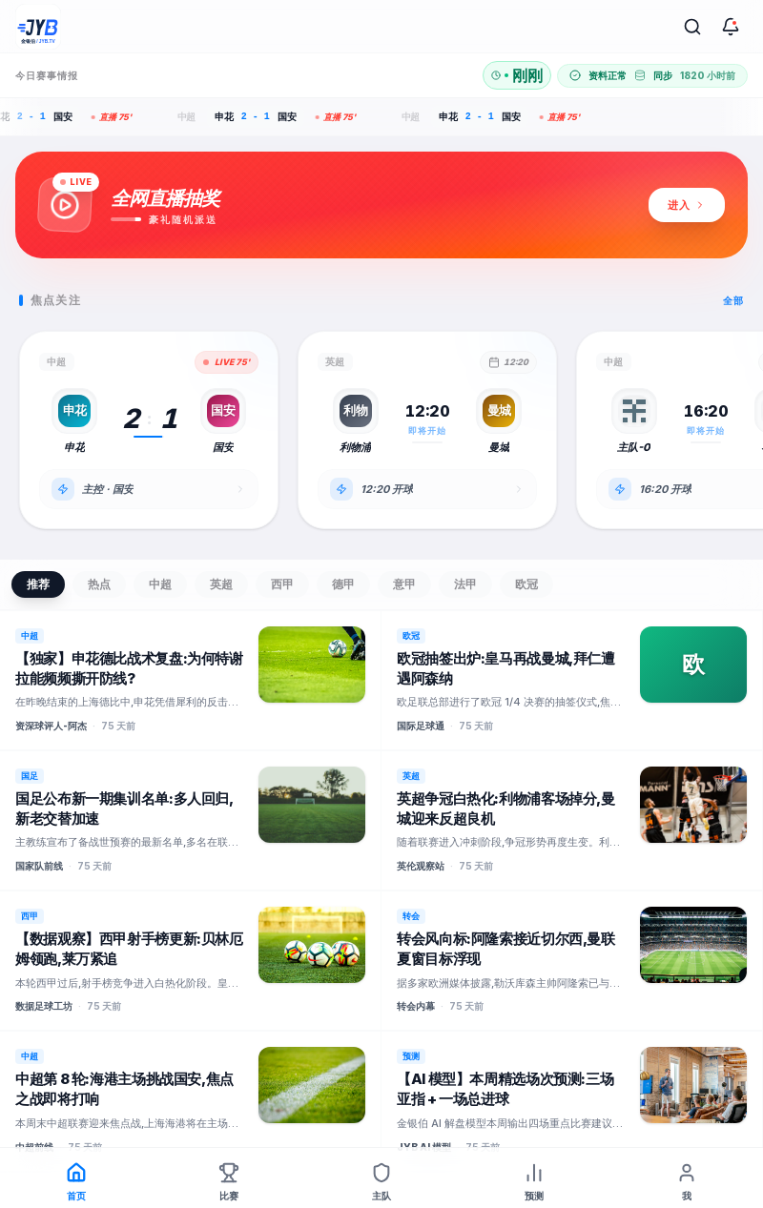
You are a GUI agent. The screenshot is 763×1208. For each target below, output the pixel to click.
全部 (733, 300)
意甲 (404, 584)
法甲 (465, 584)
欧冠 (526, 584)
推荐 (38, 584)
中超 (160, 584)
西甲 (282, 584)
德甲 (343, 584)
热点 (99, 584)
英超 (221, 584)
